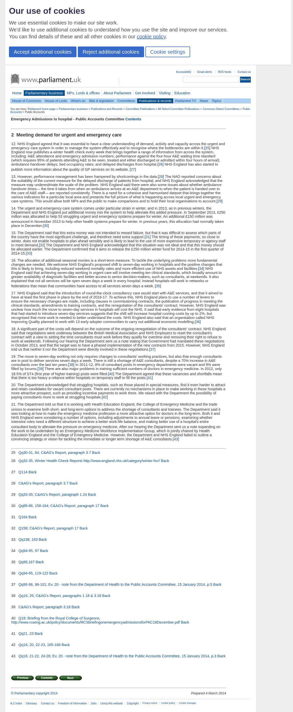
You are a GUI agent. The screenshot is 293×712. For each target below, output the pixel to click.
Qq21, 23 (26, 633)
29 (220, 201)
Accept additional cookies (43, 52)
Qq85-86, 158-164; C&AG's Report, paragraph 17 (58, 506)
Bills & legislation (101, 101)
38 (71, 365)
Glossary (31, 703)
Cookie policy (168, 703)
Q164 (22, 517)
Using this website (111, 703)
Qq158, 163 (28, 539)
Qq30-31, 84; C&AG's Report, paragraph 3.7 (54, 453)
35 (158, 286)
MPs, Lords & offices (83, 93)
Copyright (133, 703)
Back (96, 453)
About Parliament (117, 93)
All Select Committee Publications (179, 108)
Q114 (22, 472)
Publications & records (155, 101)
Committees (126, 101)
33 (29, 253)
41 (150, 378)
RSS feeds (224, 71)
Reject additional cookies (111, 52)
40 (111, 374)
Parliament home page (42, 108)
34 (201, 269)
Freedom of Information (72, 703)
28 (161, 177)
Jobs (93, 703)
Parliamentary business (44, 93)
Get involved (145, 93)
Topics (216, 101)
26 (160, 164)
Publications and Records (106, 108)
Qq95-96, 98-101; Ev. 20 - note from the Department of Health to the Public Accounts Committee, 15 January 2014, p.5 (115, 584)
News (204, 101)
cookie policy (151, 36)
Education (182, 93)
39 (40, 369)
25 (207, 148)
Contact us (244, 71)
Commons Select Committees (221, 108)
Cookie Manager (187, 703)
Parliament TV (185, 101)
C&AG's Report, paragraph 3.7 (43, 483)
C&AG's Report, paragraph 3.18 (44, 607)
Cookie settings (167, 52)
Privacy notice (150, 703)
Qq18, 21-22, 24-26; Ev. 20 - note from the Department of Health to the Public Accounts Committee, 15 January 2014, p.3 (117, 656)
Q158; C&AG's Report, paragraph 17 (48, 528)
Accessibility (183, 71)
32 (42, 245)
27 (133, 169)
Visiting (164, 93)
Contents (133, 119)
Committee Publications (140, 108)
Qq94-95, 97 (28, 551)
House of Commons (26, 101)
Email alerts (204, 71)
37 (152, 349)
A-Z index (16, 703)
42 (105, 397)
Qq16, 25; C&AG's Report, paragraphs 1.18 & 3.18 (59, 596)
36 (198, 322)
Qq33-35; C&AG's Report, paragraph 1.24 (52, 494)
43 (176, 439)
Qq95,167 (26, 562)
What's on (78, 101)
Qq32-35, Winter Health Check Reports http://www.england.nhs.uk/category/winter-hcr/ (89, 461)
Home (17, 93)
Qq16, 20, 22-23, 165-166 (39, 645)
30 (46, 226)
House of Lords (56, 101)
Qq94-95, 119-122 (33, 573)
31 (148, 237)
